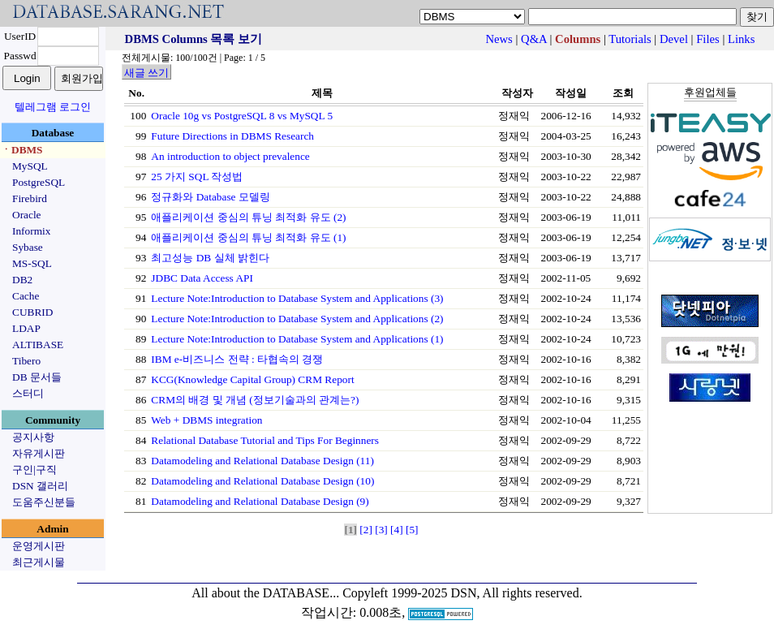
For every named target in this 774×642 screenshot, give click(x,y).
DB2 (22, 280)
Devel (674, 38)
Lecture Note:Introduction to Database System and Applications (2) (297, 318)
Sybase (27, 247)
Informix (31, 231)
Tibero (26, 361)
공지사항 (33, 437)
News (498, 38)
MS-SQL (32, 263)
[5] (412, 530)
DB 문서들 (37, 377)
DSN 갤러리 (40, 486)
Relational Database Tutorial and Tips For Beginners (265, 440)
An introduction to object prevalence (230, 156)
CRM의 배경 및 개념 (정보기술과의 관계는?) (255, 400)
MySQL (30, 166)
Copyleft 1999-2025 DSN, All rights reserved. (462, 593)
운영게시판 (38, 546)
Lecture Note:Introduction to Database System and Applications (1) (297, 339)
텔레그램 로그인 (53, 107)
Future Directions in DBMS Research (232, 136)
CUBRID (32, 312)
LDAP (26, 328)
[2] (365, 530)
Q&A (534, 38)
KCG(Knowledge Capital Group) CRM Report (252, 379)
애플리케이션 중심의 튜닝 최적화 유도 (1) (248, 237)
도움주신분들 (43, 502)
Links (741, 38)
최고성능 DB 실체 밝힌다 (210, 258)
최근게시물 (38, 562)
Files (708, 38)
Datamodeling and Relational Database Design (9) (259, 501)
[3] (381, 530)
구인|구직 (34, 469)
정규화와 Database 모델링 (210, 197)
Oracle (26, 215)
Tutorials (629, 38)
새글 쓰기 (146, 73)
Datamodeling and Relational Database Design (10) (262, 481)
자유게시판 (38, 453)
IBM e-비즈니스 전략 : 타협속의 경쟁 (237, 359)
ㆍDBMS (22, 150)
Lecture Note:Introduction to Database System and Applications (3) (297, 298)
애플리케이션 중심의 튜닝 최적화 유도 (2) (248, 217)
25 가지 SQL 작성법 (197, 176)
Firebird (29, 198)
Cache (25, 296)
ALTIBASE (37, 344)
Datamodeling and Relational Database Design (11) (262, 461)
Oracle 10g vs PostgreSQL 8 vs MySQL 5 (242, 116)
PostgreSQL (38, 182)
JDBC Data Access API (202, 278)
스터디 (28, 393)
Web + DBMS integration (206, 420)
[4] (396, 530)
